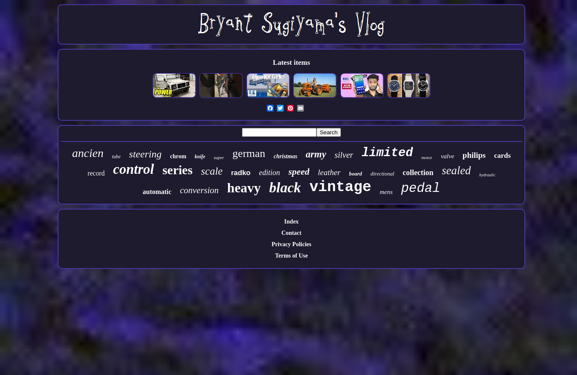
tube (116, 157)
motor (426, 157)
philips (474, 155)
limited (387, 153)
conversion (199, 190)
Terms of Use (291, 256)
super (219, 157)
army (316, 154)
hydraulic (487, 175)
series (177, 170)
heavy (244, 187)
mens (386, 192)
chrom (178, 156)
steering (145, 154)
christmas (285, 156)
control (133, 169)
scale (212, 171)
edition (269, 172)
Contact (291, 233)
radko (240, 173)
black (285, 187)
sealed (456, 170)
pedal (420, 188)
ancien (88, 153)
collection (418, 172)
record (96, 173)
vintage (340, 187)
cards (502, 156)
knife (200, 157)
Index (291, 221)
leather (329, 172)
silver (344, 155)
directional (382, 173)
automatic (157, 191)
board (355, 173)
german (248, 153)
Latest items (291, 62)
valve (447, 156)
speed (298, 171)
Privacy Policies (291, 244)
